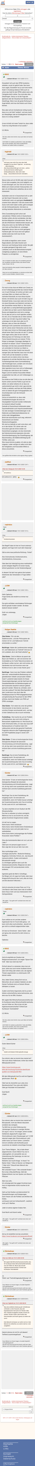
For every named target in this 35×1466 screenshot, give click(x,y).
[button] (30, 2)
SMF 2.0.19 (5, 1417)
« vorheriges (22, 62)
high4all (8, 152)
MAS (7, 74)
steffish (8, 462)
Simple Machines (19, 1417)
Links (5, 1448)
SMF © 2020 (12, 1417)
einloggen (24, 9)
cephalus (8, 525)
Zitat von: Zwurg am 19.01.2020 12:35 (13, 469)
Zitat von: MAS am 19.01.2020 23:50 (13, 1258)
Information (9, 1464)
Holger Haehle (10, 629)
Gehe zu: (31, 1407)
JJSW (7, 586)
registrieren (17, 11)
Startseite (8, 1444)
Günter (7, 773)
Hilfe (5, 1446)
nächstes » (29, 62)
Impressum (8, 1456)
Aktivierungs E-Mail (18, 13)
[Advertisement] (17, 50)
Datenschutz (9, 1458)
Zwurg (7, 281)
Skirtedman (9, 1251)
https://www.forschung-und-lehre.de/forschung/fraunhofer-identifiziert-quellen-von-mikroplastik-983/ (16, 1069)
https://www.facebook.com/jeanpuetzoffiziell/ (17, 1236)
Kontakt (7, 1454)
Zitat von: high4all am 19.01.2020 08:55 (14, 1303)
